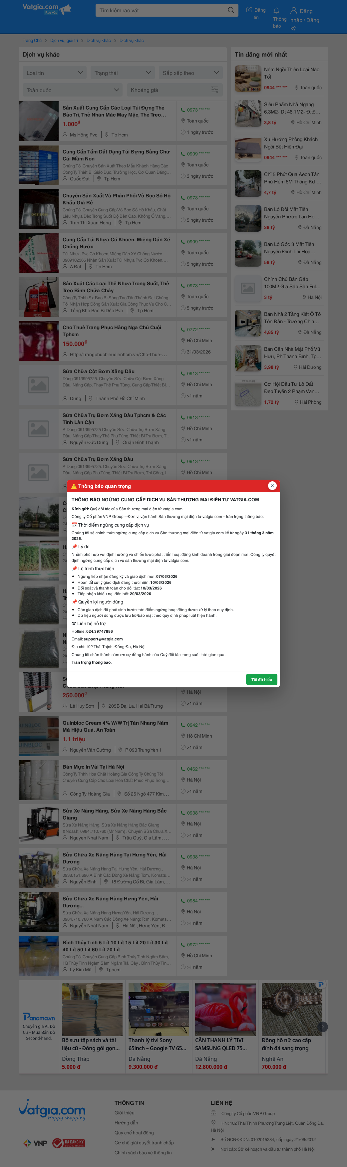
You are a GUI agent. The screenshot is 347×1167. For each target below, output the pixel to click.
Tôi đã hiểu (261, 679)
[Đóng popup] (272, 485)
